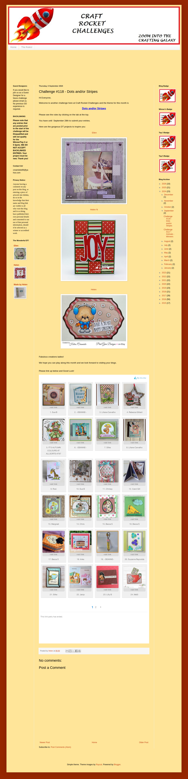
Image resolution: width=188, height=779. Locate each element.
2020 (164, 284)
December (168, 195)
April (166, 256)
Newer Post (45, 742)
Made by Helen (20, 284)
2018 (164, 292)
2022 (164, 276)
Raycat (99, 764)
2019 (164, 288)
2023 (164, 273)
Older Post (143, 742)
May (166, 253)
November (168, 201)
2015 (164, 303)
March (167, 260)
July (166, 245)
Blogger (117, 764)
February (168, 264)
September (169, 211)
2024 (164, 191)
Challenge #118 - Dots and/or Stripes (168, 221)
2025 (164, 187)
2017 (164, 295)
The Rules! (26, 47)
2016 (164, 299)
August (167, 241)
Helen (93, 289)
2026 (164, 184)
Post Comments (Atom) (61, 747)
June (166, 249)
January (168, 268)
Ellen (94, 132)
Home (13, 47)
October (168, 207)
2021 (164, 280)
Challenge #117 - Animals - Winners (169, 233)
